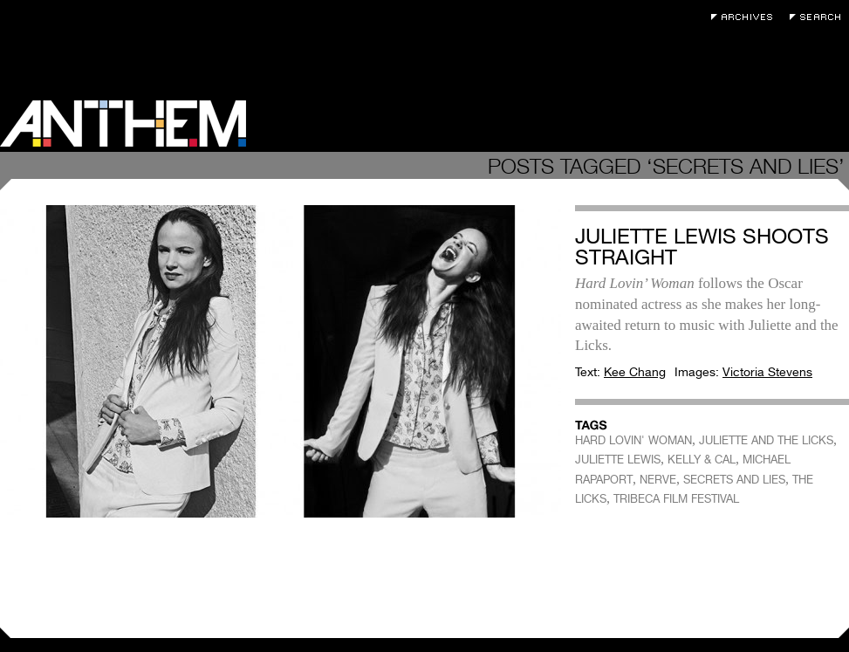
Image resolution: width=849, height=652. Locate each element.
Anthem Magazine (123, 123)
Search (819, 17)
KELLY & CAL (702, 459)
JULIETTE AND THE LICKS (766, 440)
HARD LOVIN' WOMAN (633, 440)
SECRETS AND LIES (734, 479)
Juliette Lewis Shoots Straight (702, 246)
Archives (746, 17)
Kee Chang (635, 372)
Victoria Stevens (767, 372)
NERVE (658, 479)
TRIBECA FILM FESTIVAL (676, 498)
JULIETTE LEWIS (618, 459)
